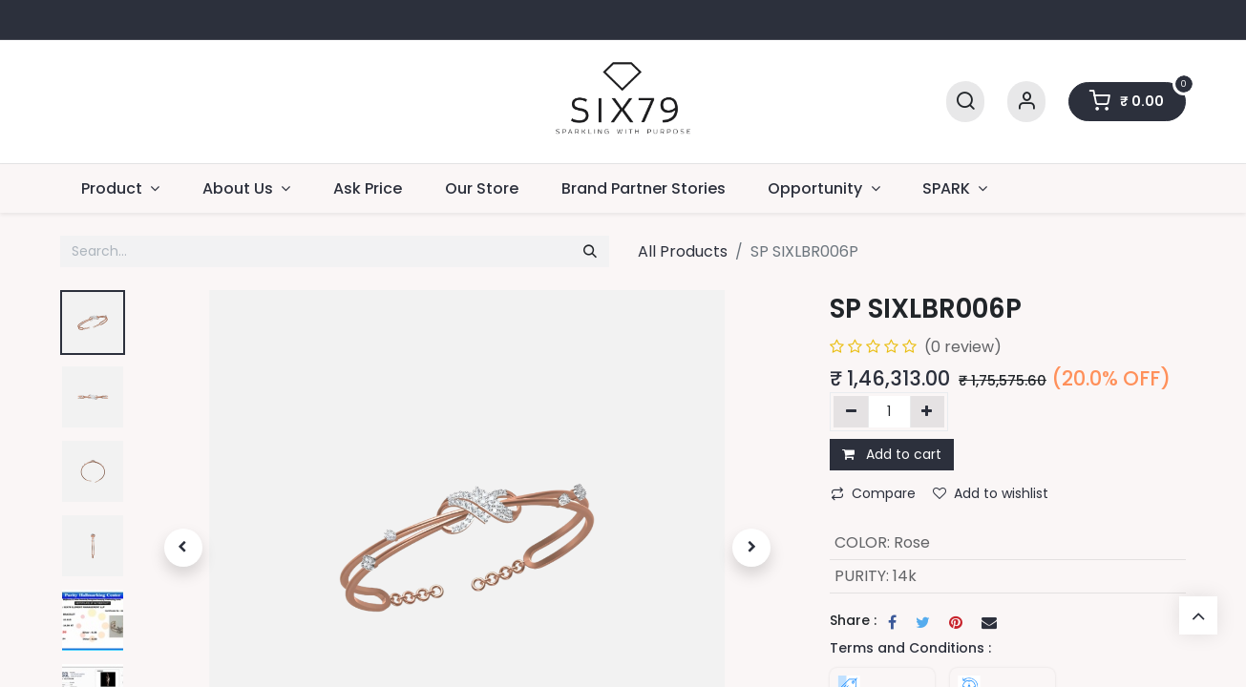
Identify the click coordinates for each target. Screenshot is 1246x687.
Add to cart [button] (891, 454)
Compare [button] (873, 493)
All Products (683, 251)
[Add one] (927, 411)
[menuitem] (368, 188)
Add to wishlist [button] (990, 493)
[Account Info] (1026, 101)
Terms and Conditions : (910, 647)
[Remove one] (851, 411)
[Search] (965, 101)
